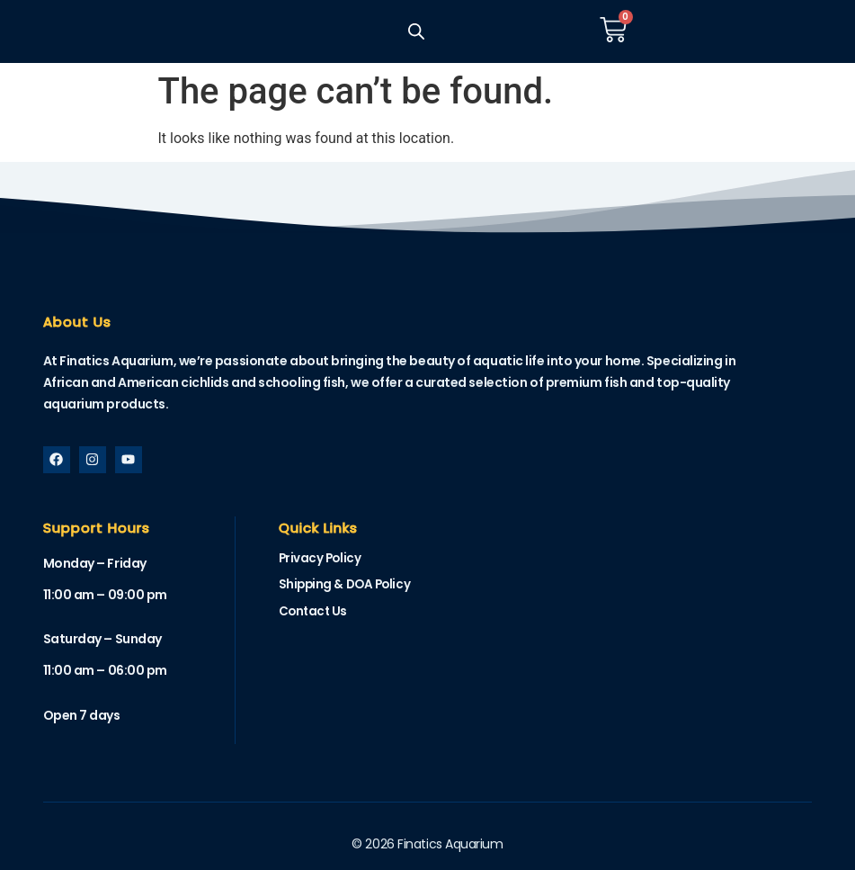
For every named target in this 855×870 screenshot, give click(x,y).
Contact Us (315, 614)
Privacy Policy (321, 559)
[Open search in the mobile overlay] (415, 31)
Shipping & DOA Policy (347, 586)
